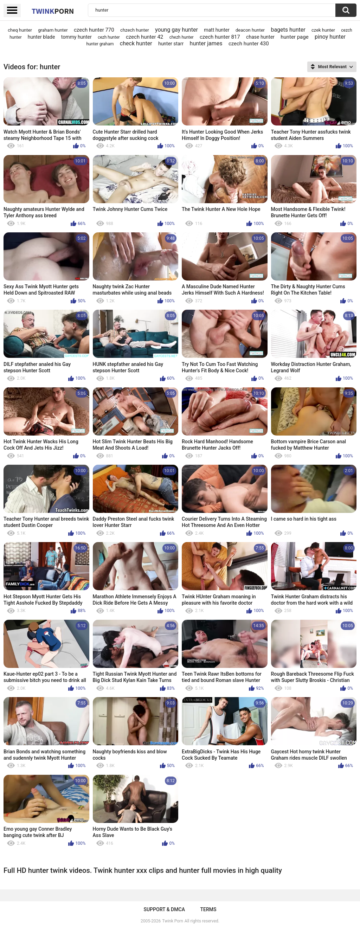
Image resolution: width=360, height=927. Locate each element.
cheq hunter (20, 30)
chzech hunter (134, 30)
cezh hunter (109, 37)
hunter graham (100, 43)
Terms (208, 909)
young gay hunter (176, 29)
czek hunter (323, 30)
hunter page (294, 37)
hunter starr (171, 43)
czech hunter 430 (249, 43)
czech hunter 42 (144, 37)
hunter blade (41, 37)
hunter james (206, 43)
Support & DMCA (164, 909)
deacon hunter (250, 30)
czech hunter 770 (94, 30)
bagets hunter (288, 29)
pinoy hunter (330, 36)
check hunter (136, 43)
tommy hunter (76, 37)
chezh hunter (181, 37)
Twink (53, 11)
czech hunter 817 (220, 37)
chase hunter (260, 37)
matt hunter (216, 30)
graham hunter (53, 30)
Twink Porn (172, 921)
